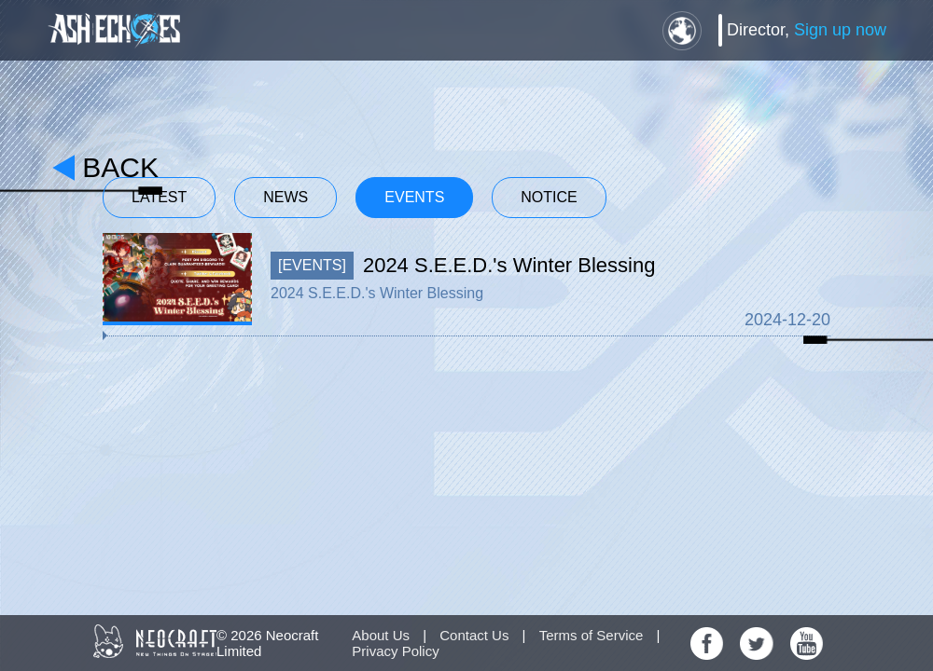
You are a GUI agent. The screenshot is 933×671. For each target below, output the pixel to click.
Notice (549, 197)
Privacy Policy (395, 651)
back (120, 167)
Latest (159, 197)
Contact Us (473, 635)
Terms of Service (591, 635)
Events (414, 197)
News (285, 197)
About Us (381, 635)
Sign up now (840, 30)
